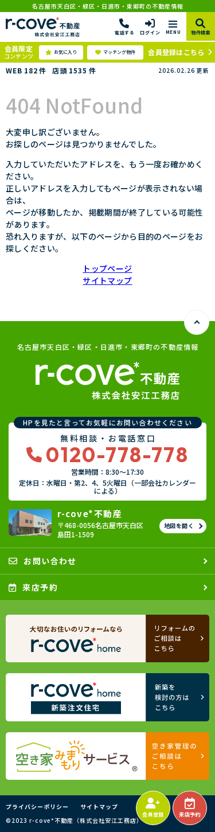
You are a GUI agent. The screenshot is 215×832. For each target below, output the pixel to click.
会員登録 (152, 808)
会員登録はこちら (176, 52)
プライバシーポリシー (37, 807)
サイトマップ (107, 280)
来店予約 (189, 808)
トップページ (107, 268)
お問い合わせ (43, 561)
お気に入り (61, 52)
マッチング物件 (115, 52)
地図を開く (179, 525)
